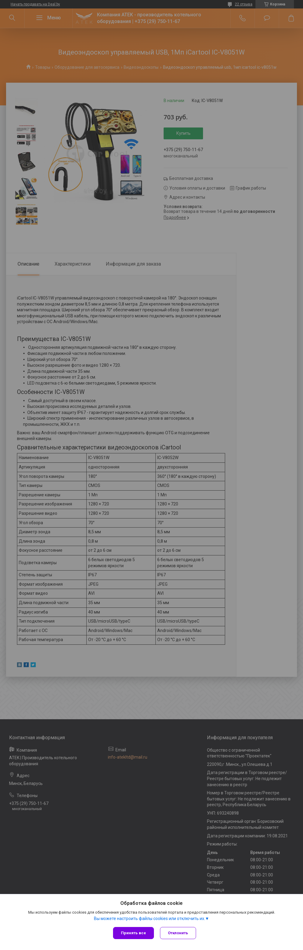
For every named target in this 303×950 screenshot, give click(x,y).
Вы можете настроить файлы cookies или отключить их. (149, 918)
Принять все (133, 933)
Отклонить (178, 933)
